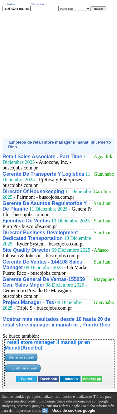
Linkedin (70, 379)
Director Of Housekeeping (33, 191)
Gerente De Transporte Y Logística (43, 174)
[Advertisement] (58, 74)
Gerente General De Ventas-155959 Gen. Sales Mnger (43, 282)
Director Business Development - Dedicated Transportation (41, 235)
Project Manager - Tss (28, 302)
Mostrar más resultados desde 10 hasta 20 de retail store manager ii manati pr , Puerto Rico (56, 321)
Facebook (48, 379)
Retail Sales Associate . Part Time (42, 156)
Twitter (26, 379)
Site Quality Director (26, 250)
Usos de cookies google (73, 410)
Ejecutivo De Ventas (26, 220)
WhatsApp (92, 379)
